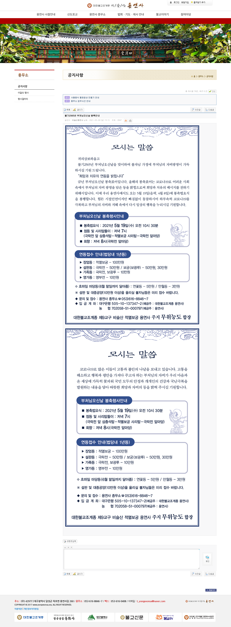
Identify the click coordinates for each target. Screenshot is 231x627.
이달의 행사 (23, 92)
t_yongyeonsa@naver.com (151, 601)
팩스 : (108, 601)
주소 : (17, 601)
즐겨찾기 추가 (198, 2)
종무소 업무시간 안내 (80, 100)
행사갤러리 (23, 99)
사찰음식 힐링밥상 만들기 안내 (85, 97)
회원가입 (185, 2)
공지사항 (22, 86)
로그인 (176, 2)
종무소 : (80, 601)
